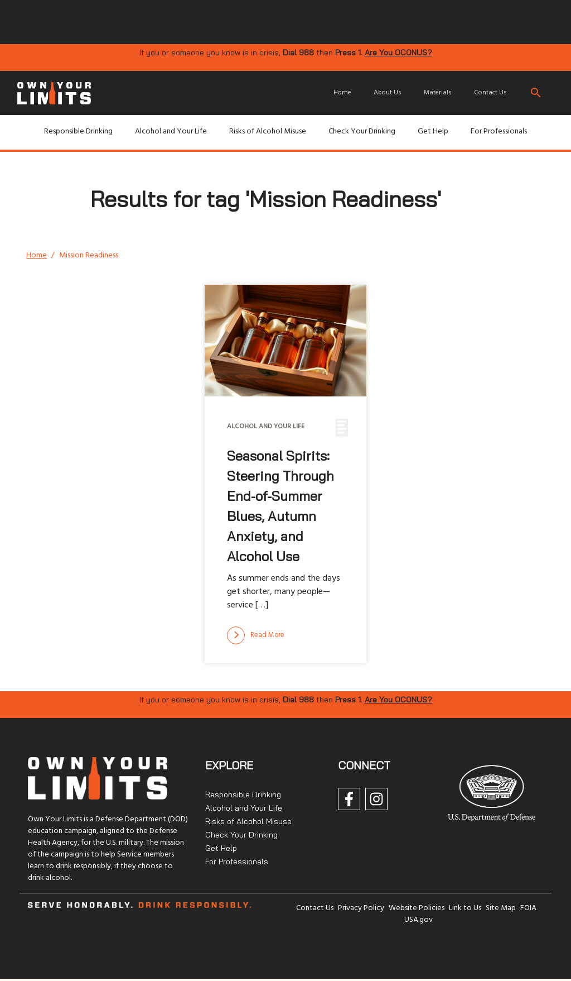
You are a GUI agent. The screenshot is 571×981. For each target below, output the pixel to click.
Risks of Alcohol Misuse (267, 131)
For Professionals (499, 131)
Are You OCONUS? (398, 52)
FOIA (528, 908)
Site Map (501, 908)
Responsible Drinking (78, 131)
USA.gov (418, 919)
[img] (196, 21)
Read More (255, 635)
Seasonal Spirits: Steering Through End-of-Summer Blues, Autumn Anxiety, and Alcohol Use (280, 505)
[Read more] (255, 635)
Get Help (433, 131)
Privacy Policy (361, 908)
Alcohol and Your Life (171, 131)
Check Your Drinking (361, 131)
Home (342, 92)
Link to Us (465, 908)
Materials (438, 92)
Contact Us (490, 92)
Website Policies (416, 908)
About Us (387, 92)
